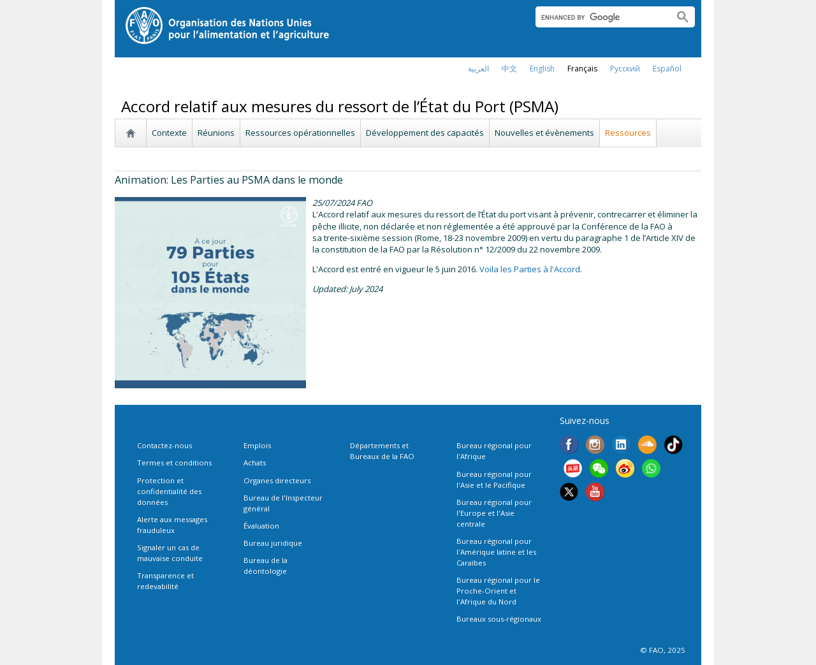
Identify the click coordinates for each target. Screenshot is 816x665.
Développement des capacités (425, 132)
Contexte (169, 132)
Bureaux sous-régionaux (498, 619)
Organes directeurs (277, 480)
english (542, 68)
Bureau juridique (273, 543)
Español (667, 68)
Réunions (216, 132)
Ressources (628, 132)
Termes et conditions (174, 462)
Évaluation (261, 525)
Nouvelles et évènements (544, 132)
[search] (599, 17)
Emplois (257, 445)
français (582, 68)
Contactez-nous (164, 445)
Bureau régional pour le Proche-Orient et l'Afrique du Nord (498, 590)
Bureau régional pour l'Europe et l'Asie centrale (494, 513)
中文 (509, 68)
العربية (478, 68)
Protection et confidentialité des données (169, 491)
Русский (625, 68)
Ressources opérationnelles (300, 132)
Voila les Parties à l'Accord (529, 269)
